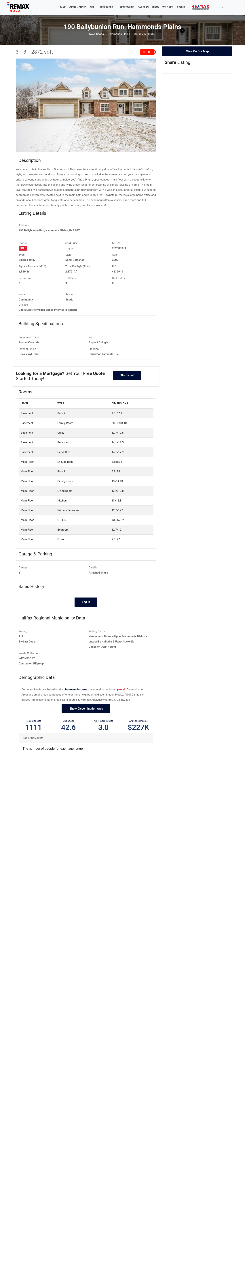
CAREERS (143, 7)
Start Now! (127, 375)
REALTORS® (126, 7)
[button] (107, 7)
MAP (63, 7)
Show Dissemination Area (86, 708)
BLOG (155, 7)
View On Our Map (197, 51)
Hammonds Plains (118, 34)
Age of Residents (33, 738)
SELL (93, 7)
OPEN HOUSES (78, 7)
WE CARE (167, 7)
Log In (69, 248)
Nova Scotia (96, 34)
